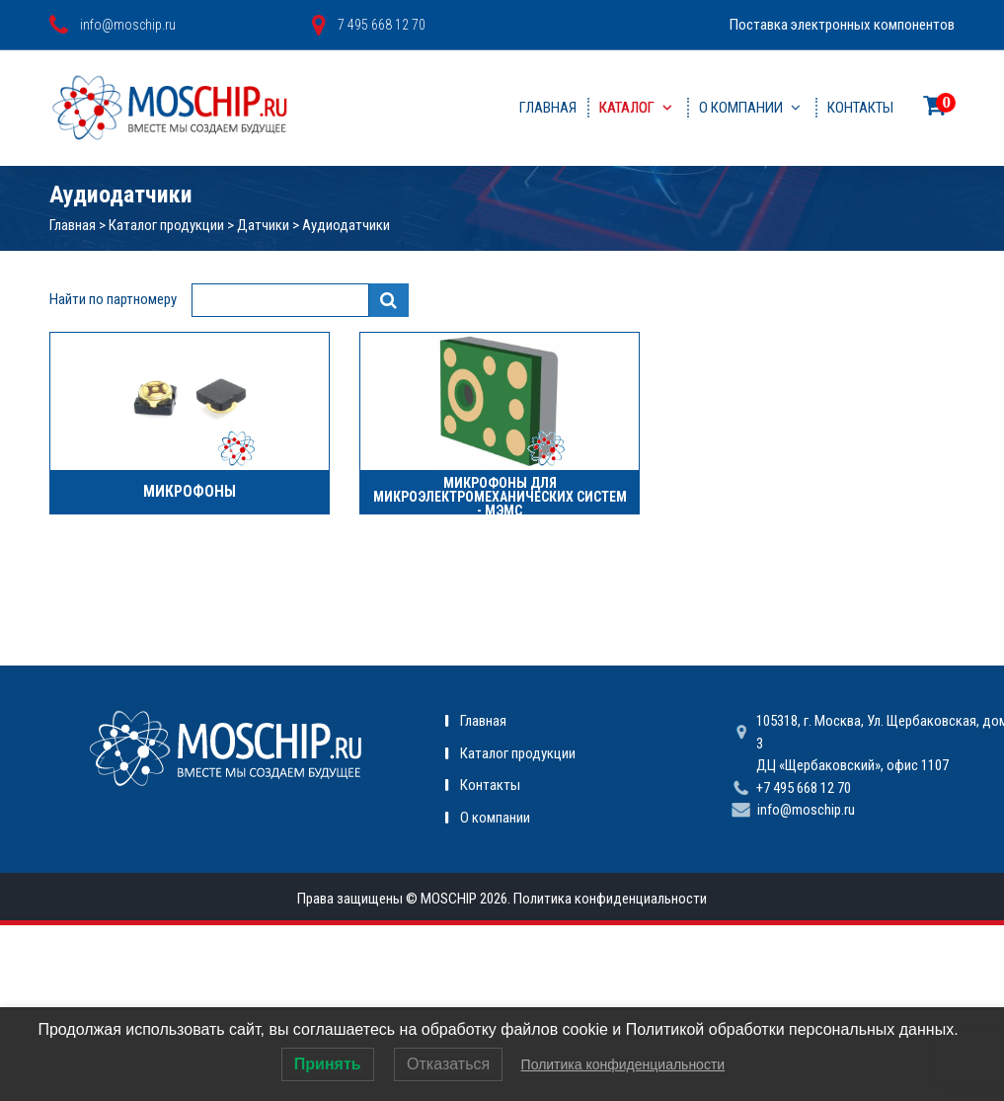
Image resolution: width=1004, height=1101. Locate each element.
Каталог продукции (166, 225)
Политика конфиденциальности (610, 898)
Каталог (627, 108)
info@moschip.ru (806, 810)
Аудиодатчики (346, 225)
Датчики (263, 225)
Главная (548, 108)
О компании (741, 108)
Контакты (860, 108)
